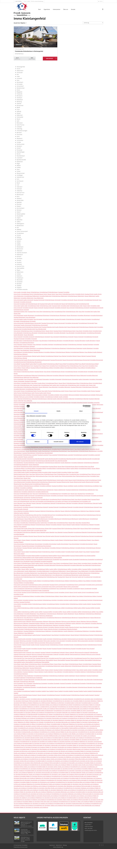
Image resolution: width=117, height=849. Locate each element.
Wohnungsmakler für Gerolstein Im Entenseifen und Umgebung (66, 763)
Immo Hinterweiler (19, 379)
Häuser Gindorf (94, 437)
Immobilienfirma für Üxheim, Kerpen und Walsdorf (27, 720)
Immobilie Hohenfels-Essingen (79, 402)
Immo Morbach (18, 548)
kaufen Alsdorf (79, 552)
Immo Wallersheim (19, 296)
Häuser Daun (27, 478)
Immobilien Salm (84, 385)
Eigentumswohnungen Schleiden (22, 395)
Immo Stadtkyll (18, 691)
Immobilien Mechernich (40, 617)
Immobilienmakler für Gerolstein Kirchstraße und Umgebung (41, 770)
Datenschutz (59, 845)
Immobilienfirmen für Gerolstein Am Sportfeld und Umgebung (36, 741)
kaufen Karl (81, 577)
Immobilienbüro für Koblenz (56, 726)
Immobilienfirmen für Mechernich (77, 718)
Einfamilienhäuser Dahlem (39, 604)
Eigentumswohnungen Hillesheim (23, 621)
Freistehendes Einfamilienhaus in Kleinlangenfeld (29, 51)
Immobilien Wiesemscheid (32, 482)
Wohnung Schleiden (74, 395)
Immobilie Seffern (96, 569)
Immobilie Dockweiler (30, 685)
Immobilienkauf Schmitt (92, 592)
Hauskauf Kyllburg (35, 368)
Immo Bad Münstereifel (20, 459)
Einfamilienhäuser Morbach (93, 548)
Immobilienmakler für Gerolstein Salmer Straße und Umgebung (53, 767)
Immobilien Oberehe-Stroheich (56, 627)
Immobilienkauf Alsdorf (35, 552)
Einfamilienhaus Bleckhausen (28, 521)
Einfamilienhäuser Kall (34, 304)
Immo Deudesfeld (25, 561)
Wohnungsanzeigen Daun (69, 476)
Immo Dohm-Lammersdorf (21, 584)
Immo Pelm (39, 311)
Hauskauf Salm (37, 385)
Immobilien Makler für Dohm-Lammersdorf (82, 710)
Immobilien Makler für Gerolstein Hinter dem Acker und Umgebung (40, 801)
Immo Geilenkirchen (19, 490)
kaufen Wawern (59, 540)
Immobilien (66, 292)
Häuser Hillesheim (81, 621)
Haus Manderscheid (40, 329)
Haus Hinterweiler (29, 379)
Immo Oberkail (18, 356)
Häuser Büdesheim (34, 464)
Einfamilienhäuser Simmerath (53, 300)
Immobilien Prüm (93, 366)
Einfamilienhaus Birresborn (55, 340)
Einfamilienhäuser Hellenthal (78, 511)
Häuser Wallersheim (90, 296)
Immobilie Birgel (44, 466)
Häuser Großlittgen (68, 486)
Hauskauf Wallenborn (29, 631)
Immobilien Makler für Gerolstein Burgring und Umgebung (35, 776)
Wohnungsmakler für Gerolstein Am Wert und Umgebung (66, 768)
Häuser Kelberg (63, 596)
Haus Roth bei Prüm (34, 517)
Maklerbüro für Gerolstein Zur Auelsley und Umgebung (39, 803)
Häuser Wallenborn (19, 633)
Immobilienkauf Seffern (43, 569)
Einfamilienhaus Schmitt (37, 592)
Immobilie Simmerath (25, 302)
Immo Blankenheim (57, 575)
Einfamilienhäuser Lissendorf (65, 455)
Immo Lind (16, 501)
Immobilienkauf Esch (55, 493)
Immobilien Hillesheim (64, 625)
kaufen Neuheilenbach (44, 451)
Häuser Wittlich (96, 468)
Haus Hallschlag (28, 400)
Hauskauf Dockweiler (65, 683)
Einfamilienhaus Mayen (35, 664)
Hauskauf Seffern (86, 569)
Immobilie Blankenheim (45, 575)
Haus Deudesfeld (64, 559)
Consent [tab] (36, 411)
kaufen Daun (58, 476)
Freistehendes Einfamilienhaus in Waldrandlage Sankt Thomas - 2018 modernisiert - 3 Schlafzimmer (25, 833)
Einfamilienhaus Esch (44, 493)
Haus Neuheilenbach (73, 451)
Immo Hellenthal (18, 511)
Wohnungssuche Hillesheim (21, 623)
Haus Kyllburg (81, 368)
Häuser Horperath (79, 337)
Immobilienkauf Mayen (47, 664)
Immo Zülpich (17, 563)
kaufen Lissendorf (18, 457)
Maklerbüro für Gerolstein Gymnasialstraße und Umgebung (86, 714)
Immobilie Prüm (53, 366)
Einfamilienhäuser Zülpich (28, 563)
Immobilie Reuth (44, 499)
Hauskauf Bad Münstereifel (28, 460)
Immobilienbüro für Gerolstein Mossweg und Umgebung (73, 706)
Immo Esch (17, 493)
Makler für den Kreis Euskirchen (69, 732)
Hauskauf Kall (43, 304)
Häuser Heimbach (28, 344)
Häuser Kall (64, 304)
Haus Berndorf (97, 408)
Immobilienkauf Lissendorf (81, 455)
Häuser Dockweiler (19, 685)
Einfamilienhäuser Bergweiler (45, 333)
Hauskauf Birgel (53, 466)
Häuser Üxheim (49, 670)
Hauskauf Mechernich (84, 617)
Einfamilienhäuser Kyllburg (21, 369)
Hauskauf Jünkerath (45, 652)
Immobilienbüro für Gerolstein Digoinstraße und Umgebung (52, 718)
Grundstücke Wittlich (19, 468)
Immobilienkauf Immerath (96, 307)
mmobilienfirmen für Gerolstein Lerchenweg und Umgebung (42, 753)
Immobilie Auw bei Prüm (55, 658)
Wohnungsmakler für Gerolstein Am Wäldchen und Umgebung (63, 757)
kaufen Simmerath (28, 300)
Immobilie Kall (57, 304)
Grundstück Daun (18, 478)
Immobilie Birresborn (68, 340)
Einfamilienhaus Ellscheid (87, 536)
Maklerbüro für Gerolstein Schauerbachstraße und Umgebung (52, 778)
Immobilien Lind (86, 501)
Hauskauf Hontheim (24, 602)
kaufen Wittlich (74, 468)
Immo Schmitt (17, 592)
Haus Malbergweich (83, 571)
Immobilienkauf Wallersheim (31, 296)
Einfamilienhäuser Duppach (29, 695)
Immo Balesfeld (18, 532)
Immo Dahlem (17, 604)
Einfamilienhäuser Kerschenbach (34, 544)
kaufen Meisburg (97, 352)
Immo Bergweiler (18, 333)
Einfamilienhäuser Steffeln (89, 612)
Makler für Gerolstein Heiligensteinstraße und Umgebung (74, 753)
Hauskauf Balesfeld (68, 532)
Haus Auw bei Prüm (30, 658)
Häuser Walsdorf (66, 524)
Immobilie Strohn (79, 294)
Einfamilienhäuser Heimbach (27, 346)
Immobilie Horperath (28, 337)
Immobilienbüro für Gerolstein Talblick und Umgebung (48, 805)
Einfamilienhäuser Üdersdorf (63, 503)
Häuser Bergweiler (29, 335)
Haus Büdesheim (39, 462)
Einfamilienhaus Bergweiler (30, 333)
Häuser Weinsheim (43, 387)
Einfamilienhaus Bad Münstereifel (35, 459)
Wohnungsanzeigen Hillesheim (40, 621)
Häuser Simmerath (79, 300)
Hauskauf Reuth (95, 499)
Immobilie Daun (21, 476)
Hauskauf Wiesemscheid (62, 482)
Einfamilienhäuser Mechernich (70, 617)
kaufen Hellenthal (24, 513)
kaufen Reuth (36, 499)
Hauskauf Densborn (97, 433)
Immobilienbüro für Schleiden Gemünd (49, 732)
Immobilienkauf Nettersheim (53, 666)
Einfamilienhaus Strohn (69, 294)
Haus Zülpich (56, 563)
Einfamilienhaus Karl (51, 577)
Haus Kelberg (79, 596)
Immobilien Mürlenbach (84, 315)
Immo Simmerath (18, 300)
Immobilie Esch (90, 493)
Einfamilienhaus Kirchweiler (73, 319)
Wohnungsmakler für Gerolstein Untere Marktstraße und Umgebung (81, 805)
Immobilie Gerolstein (37, 641)
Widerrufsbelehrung (58, 847)
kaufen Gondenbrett (43, 590)
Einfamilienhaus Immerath (82, 307)
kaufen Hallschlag (57, 399)
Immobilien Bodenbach (30, 348)
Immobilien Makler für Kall (70, 716)
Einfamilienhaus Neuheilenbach (44, 453)
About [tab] (81, 411)
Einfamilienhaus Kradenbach (56, 675)
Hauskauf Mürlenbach (20, 317)
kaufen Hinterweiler (83, 379)
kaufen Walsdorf (75, 524)
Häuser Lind (67, 501)
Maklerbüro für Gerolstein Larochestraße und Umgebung (84, 724)
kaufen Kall (50, 304)
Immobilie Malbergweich (43, 571)
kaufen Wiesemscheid (87, 482)
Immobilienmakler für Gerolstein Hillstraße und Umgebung (82, 797)
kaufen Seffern (53, 569)
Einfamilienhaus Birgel (26, 466)
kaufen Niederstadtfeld (37, 557)
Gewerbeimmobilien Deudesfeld (22, 559)
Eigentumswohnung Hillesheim (63, 623)
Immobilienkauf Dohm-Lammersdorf (76, 584)
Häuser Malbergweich (72, 571)
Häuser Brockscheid (67, 360)
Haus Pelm (82, 311)
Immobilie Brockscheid (20, 362)
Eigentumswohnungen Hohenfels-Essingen (25, 402)
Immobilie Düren (97, 331)
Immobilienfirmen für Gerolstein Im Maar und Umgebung (74, 801)
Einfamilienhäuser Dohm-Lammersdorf (38, 584)
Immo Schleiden (64, 395)
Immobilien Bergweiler (60, 333)
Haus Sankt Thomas (46, 391)
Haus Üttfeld (47, 608)
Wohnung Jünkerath (36, 654)
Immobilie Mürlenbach (97, 315)
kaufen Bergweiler (18, 335)
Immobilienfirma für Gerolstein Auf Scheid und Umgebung (35, 794)
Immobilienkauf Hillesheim (35, 625)
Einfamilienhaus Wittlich (20, 470)
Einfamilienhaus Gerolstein (60, 639)
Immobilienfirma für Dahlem (45, 714)
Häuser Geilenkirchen (60, 490)
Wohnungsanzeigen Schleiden (40, 395)
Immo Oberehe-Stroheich (20, 627)
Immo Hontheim (18, 600)
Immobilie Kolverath (78, 507)
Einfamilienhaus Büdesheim (91, 462)
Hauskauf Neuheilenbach (29, 453)
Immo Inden (17, 306)
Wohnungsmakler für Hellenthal (54, 716)
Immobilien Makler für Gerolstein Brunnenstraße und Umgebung (84, 745)
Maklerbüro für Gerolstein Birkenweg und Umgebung (61, 792)
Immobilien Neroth (94, 449)
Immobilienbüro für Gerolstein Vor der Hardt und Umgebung (30, 757)
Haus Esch (35, 493)
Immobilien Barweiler (71, 687)
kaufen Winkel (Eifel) (29, 528)
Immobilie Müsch (97, 383)
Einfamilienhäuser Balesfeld (94, 532)
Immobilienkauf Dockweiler (78, 683)
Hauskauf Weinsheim (76, 387)
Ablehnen (37, 441)
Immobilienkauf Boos (62, 522)
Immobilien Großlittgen (26, 488)
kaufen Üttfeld (81, 608)
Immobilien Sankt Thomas (88, 391)
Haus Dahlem (17, 606)
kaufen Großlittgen (79, 486)
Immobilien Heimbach (48, 344)
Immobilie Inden (65, 306)
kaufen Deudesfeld (74, 559)
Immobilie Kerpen (82, 371)
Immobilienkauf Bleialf (73, 364)
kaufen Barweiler (61, 687)
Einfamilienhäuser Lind (26, 501)
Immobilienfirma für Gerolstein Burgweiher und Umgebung (71, 743)
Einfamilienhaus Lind (51, 501)
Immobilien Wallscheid (59, 375)
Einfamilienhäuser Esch (26, 493)
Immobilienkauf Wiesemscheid (41, 484)
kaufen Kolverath (23, 509)
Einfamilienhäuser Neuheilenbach (88, 451)
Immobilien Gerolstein (71, 641)
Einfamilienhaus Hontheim (50, 600)
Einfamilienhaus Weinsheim (30, 387)
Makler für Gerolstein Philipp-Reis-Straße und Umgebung (78, 759)
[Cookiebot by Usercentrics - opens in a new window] (83, 406)
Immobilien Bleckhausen (54, 519)
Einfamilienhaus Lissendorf (30, 455)
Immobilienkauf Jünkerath (58, 652)
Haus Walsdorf (23, 526)
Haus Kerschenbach (74, 544)
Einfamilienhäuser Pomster (94, 644)
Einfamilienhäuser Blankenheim (69, 573)
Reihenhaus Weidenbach (46, 615)
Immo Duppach (18, 695)
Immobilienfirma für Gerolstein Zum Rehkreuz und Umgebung (30, 786)
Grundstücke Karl (18, 577)
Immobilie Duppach (66, 695)
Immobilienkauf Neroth (27, 449)
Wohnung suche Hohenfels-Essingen (61, 402)
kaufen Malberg (37, 581)
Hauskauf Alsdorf (94, 552)
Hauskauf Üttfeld (89, 608)
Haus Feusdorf (91, 648)
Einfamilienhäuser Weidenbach (55, 613)
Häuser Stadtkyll (58, 691)
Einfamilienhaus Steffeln (27, 612)
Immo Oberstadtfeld (19, 660)
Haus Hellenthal (90, 511)
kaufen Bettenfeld (39, 565)
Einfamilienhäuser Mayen (75, 664)
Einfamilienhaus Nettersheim (21, 668)
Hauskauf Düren (57, 331)
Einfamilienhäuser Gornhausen (22, 497)
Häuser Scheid (72, 480)
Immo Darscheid (18, 412)
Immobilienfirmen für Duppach (61, 714)
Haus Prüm (85, 366)
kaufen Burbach (36, 635)
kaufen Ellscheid (55, 536)
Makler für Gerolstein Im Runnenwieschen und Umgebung (38, 734)
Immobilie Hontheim (28, 600)
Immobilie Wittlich (51, 468)
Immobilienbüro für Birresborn (81, 705)
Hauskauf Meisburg (38, 352)
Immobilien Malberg (96, 581)
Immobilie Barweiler (41, 687)
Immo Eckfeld (17, 472)
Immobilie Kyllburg (90, 368)
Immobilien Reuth (86, 499)
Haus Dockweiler (27, 683)
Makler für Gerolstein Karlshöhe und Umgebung (66, 741)
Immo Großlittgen (18, 486)
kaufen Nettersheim (66, 666)
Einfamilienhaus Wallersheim (59, 296)
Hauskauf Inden (56, 306)
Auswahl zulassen (58, 441)
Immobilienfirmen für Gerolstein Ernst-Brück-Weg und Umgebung (73, 782)
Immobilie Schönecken (96, 422)
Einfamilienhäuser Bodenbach (75, 348)
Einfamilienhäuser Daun (50, 474)
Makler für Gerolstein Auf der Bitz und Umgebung (33, 792)
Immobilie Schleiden (39, 397)
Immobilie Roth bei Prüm (48, 515)
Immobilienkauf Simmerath (91, 300)
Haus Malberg (87, 581)
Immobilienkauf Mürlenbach (42, 315)
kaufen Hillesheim (76, 623)
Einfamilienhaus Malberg (76, 581)
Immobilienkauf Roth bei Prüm (64, 515)
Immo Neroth (17, 449)
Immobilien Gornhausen (57, 495)
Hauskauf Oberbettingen (45, 447)
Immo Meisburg (18, 352)
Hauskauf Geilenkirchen (72, 490)
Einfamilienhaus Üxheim (28, 670)
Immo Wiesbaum (18, 418)
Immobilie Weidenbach (30, 613)
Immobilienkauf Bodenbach (43, 348)
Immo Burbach (18, 635)
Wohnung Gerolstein (40, 643)
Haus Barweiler (97, 687)
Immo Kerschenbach (19, 544)
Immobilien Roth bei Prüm (79, 515)
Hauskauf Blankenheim (54, 573)
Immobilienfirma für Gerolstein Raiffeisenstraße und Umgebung (49, 736)
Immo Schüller (17, 426)
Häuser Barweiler (51, 687)
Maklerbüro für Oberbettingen (86, 716)
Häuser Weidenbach (80, 613)
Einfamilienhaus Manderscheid (33, 327)
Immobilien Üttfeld (39, 608)
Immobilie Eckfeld (46, 472)
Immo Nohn (17, 416)
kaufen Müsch (42, 383)
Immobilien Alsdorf (60, 552)
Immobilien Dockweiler (54, 683)
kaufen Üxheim (88, 670)
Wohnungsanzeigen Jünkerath (50, 654)
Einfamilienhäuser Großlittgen (31, 486)
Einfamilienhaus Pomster (56, 644)
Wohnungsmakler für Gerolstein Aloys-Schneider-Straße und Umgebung (50, 739)
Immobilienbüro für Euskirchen (62, 710)
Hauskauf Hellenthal (40, 511)
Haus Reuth (78, 499)
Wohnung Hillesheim (91, 621)
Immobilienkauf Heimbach (61, 344)
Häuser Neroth (38, 449)
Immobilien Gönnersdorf (71, 323)
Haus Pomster (17, 646)
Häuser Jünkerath (69, 652)
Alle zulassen (79, 441)
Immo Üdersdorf (18, 503)
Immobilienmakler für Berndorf (73, 703)
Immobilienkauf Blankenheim (71, 575)
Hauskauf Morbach (27, 548)
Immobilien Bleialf (41, 364)
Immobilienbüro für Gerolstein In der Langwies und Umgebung (58, 774)
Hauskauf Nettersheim (35, 668)
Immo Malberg (18, 581)
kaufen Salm (56, 385)
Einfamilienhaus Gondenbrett (32, 588)
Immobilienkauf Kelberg (28, 596)
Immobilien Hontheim (63, 600)
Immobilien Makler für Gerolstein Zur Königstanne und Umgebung (37, 782)
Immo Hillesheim (85, 623)
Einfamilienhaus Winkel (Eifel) (72, 528)
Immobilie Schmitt (18, 594)
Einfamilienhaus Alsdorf (48, 552)
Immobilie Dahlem (65, 604)
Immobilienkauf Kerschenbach (43, 546)
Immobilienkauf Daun (85, 474)
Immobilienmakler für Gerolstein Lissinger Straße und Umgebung (31, 726)
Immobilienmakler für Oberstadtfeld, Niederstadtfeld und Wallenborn (67, 728)
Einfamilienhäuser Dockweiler (94, 683)
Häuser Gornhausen (69, 495)
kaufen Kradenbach (70, 675)
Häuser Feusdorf (47, 648)
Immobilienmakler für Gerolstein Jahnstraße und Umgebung (68, 737)
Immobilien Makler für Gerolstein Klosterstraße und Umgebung (42, 796)
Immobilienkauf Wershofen (54, 679)
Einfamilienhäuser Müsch (73, 383)
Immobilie (23, 292)
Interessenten (56, 9)
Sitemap (65, 845)
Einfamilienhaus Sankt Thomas (60, 391)
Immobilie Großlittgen (45, 486)
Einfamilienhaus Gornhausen (83, 495)
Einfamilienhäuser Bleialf (91, 364)
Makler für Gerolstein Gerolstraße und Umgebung (59, 747)
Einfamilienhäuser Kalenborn (94, 672)
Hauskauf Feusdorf (57, 648)
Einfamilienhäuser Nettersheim (80, 666)
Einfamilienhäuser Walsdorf (43, 524)
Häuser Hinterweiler (19, 381)
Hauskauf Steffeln (47, 612)
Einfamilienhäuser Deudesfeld (51, 559)
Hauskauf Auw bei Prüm (42, 658)
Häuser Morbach (18, 550)
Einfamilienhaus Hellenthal (53, 511)
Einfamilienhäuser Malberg (62, 581)
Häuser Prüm (45, 366)
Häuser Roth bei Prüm (23, 517)
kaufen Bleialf (33, 364)
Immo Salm (17, 385)
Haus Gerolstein (88, 639)
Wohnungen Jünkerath (25, 654)
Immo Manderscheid (19, 327)
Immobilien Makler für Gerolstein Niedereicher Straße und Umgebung (57, 790)
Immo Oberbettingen (19, 445)
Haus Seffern (33, 569)
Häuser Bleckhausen (29, 519)
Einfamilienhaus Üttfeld (27, 608)
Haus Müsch (34, 383)
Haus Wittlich (30, 470)
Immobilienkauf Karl (41, 577)
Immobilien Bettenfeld (76, 565)
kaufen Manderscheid (61, 327)
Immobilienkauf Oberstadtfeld (41, 662)
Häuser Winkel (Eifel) (85, 528)
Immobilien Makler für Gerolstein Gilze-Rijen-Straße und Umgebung (45, 788)
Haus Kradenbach (29, 675)
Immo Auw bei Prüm (19, 658)
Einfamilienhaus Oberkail (20, 358)
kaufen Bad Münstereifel (51, 459)
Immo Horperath (18, 337)
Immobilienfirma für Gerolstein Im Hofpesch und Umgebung (30, 799)
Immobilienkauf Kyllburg (71, 368)
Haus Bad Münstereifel (61, 460)
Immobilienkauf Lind (76, 501)
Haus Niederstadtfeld (89, 555)
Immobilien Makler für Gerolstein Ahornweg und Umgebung (81, 720)
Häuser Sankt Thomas (75, 391)
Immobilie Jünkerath (64, 654)
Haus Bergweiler (70, 333)
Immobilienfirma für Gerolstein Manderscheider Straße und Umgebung (33, 737)
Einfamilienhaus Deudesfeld (86, 559)
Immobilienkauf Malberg (48, 581)
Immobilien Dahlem (27, 604)
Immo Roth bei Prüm (19, 515)
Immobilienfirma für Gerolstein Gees (83, 699)
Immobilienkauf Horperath (91, 337)
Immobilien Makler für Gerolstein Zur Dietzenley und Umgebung (31, 807)
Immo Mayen (17, 664)
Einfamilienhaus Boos (34, 522)
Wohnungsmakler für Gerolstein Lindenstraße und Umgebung (49, 745)
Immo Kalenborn (18, 672)
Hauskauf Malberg (18, 583)
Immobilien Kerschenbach (50, 544)
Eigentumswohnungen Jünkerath (22, 652)
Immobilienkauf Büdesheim (21, 464)
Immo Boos (17, 522)
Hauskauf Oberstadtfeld (71, 660)
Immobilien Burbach (64, 635)
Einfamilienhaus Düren (27, 331)
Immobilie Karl (97, 577)
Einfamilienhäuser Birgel (71, 466)
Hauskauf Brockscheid (56, 360)
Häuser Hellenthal (65, 511)
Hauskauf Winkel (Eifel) (58, 528)
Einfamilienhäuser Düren (69, 331)
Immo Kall (16, 304)
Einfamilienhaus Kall (73, 304)
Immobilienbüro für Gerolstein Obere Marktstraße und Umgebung (31, 763)
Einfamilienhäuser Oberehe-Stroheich (38, 627)
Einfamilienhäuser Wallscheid (21, 377)
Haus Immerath (70, 307)
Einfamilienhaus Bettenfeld (63, 565)
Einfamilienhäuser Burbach (86, 635)
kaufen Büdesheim (66, 462)
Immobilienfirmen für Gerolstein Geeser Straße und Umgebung (46, 759)
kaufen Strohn (98, 294)
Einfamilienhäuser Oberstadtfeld (44, 660)
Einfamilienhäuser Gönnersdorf (32, 323)
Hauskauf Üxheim (58, 670)
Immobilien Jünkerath (43, 656)
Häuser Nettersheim (29, 666)
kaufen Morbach (37, 548)
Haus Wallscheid (34, 377)
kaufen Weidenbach (69, 613)
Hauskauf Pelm (32, 311)
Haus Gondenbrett (61, 588)
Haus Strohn (59, 294)
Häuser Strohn (51, 294)
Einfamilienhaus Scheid (82, 480)
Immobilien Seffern (77, 569)
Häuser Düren (49, 331)
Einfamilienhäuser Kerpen (58, 371)
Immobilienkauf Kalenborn (21, 674)
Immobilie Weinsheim (19, 389)
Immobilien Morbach (55, 548)
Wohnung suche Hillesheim (68, 621)
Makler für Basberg (27, 703)
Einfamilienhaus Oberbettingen (30, 447)
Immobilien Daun (94, 476)
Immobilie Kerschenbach (86, 544)
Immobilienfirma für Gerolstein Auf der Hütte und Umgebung (85, 761)
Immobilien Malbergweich (96, 571)
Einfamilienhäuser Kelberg (52, 596)
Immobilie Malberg (29, 583)
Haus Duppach (23, 697)
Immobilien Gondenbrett (73, 588)
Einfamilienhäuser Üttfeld (58, 608)
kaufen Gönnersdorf (26, 325)
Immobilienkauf (44, 292)
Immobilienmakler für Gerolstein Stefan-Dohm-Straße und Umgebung (55, 755)
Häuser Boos (71, 522)
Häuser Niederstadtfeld (63, 555)
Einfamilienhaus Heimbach (75, 344)
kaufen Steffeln (39, 612)
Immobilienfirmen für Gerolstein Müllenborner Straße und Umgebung (47, 765)
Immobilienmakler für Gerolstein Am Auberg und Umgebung (38, 743)
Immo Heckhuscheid (19, 429)
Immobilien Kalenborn (80, 672)
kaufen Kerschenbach (63, 544)
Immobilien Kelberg (39, 596)
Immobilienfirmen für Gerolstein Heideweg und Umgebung (79, 788)
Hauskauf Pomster (45, 644)
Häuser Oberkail (81, 356)
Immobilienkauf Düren (39, 331)
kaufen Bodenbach (88, 348)
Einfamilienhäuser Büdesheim (53, 462)
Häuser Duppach (41, 695)
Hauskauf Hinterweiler (31, 381)
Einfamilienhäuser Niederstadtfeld (53, 557)
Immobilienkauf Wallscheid (30, 375)
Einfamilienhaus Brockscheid (33, 362)
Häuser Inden (86, 306)
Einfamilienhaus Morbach (68, 548)
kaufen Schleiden (63, 397)
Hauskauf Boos (86, 522)
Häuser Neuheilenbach (32, 451)
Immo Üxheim (17, 670)
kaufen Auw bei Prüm (68, 658)
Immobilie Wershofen (40, 679)
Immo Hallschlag (18, 399)
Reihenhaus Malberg (27, 581)
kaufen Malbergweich (30, 571)
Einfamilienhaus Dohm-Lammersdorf (39, 586)
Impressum (52, 845)
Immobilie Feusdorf (81, 648)
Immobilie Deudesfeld (46, 561)
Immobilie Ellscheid (65, 536)
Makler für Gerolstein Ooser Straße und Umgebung (80, 765)
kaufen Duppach (89, 695)
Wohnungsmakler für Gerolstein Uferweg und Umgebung (29, 712)
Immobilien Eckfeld (66, 472)
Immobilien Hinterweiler (95, 379)
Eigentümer (47, 9)
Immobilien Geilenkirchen (28, 491)
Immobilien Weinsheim (64, 387)
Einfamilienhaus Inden (46, 306)
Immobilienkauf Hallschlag (81, 399)
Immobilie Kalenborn (68, 672)
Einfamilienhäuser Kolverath (91, 507)
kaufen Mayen (25, 664)
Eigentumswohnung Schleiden (88, 395)
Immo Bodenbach (18, 348)
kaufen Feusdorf (26, 648)
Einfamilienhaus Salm (73, 385)
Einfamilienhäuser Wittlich (63, 468)
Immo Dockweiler (18, 683)
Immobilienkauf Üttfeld (71, 608)
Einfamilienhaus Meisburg (21, 354)
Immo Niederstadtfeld (19, 555)
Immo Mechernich (19, 617)
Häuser (29, 292)
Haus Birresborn (43, 340)
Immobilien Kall (23, 304)
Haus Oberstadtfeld (30, 660)
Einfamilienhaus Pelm (48, 311)
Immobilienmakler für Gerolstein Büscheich (42, 699)
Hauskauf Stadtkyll (78, 691)
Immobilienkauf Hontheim (86, 600)
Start (39, 9)
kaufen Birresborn (91, 340)
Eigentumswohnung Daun (83, 476)
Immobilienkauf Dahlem (53, 604)
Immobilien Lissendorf (94, 455)
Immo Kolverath (18, 507)
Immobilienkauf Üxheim (69, 670)
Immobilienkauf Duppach (53, 695)
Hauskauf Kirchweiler (60, 319)
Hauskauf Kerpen (39, 371)
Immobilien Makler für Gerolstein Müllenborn (85, 701)
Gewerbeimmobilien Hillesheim (37, 623)
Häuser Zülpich (77, 563)
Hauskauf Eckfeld (56, 472)
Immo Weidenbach (19, 613)
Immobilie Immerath (28, 307)
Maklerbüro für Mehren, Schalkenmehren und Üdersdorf (42, 706)
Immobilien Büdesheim (77, 462)
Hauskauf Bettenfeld (28, 565)
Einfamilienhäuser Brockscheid (81, 360)
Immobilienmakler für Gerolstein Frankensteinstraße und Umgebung (72, 803)
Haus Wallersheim (39, 298)
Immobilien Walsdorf (56, 524)
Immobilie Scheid (25, 480)
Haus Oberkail (62, 356)
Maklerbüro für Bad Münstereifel (28, 714)
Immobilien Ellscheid (27, 536)
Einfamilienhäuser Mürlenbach (58, 315)
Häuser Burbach (74, 635)
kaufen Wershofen (79, 679)
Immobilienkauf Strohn (27, 294)
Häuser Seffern (25, 569)
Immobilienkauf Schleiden (52, 397)
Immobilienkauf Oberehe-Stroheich (67, 629)
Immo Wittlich (37, 470)
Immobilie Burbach (27, 635)
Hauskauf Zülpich (48, 563)
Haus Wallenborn (29, 633)
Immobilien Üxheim (97, 670)
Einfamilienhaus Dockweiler (40, 683)
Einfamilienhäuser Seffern (64, 569)
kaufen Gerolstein (48, 639)
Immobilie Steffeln (57, 612)
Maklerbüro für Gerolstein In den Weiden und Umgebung (69, 734)
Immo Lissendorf (18, 455)
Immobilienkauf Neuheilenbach (59, 451)
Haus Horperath (54, 337)
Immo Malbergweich (19, 571)
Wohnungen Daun (31, 476)
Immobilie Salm (63, 385)
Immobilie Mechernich (30, 619)
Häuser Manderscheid (73, 327)
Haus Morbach (46, 548)
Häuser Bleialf (62, 364)
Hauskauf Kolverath (53, 507)
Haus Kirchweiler (38, 319)
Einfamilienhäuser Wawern (71, 540)
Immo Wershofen (18, 679)
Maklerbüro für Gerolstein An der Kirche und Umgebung (51, 797)
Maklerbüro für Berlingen (57, 703)
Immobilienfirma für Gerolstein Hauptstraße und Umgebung (30, 780)
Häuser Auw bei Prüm (96, 658)
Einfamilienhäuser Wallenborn (43, 631)
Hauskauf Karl (61, 577)
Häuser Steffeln (67, 612)
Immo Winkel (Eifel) (19, 528)
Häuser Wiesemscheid (76, 482)
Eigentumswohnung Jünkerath (78, 654)
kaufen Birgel (36, 466)
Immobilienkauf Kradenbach (41, 675)
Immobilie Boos (24, 522)
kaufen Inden (24, 306)
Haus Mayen (65, 664)
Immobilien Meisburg (49, 352)
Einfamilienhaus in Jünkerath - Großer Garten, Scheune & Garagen (25, 839)
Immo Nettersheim (19, 666)
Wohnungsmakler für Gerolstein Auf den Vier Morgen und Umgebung (55, 751)
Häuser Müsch (62, 383)
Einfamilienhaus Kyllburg (47, 368)
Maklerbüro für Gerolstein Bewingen (63, 699)
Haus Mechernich (28, 617)
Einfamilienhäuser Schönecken (22, 424)
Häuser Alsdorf (25, 552)
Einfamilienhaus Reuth (27, 499)
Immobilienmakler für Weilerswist (60, 724)
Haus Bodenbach (24, 350)
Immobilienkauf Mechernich (53, 617)
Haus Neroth (77, 449)
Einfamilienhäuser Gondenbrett (29, 590)
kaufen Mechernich (19, 619)
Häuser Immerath (38, 307)
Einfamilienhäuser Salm (26, 385)
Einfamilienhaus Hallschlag (30, 399)
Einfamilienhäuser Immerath (21, 309)
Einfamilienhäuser (53, 292)
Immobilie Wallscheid (92, 375)
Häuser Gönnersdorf (59, 323)
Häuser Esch (74, 493)
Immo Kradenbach (19, 675)
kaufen (19, 292)
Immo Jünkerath (35, 652)
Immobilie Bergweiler (80, 333)
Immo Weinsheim (18, 387)
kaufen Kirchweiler (28, 319)
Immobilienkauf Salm (46, 385)
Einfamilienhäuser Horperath (42, 337)
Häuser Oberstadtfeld (59, 660)
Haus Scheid (34, 480)
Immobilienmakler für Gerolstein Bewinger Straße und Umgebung (76, 772)
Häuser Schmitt (73, 592)
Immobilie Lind (42, 501)
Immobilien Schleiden (53, 395)
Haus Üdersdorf (27, 503)
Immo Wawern (18, 540)
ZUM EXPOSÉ (49, 58)
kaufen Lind (60, 501)
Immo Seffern (17, 569)
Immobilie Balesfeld (19, 534)
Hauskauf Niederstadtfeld (77, 555)
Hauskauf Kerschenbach (28, 546)
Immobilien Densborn (19, 435)
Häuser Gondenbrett (85, 588)
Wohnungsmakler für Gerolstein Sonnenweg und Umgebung (77, 730)
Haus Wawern (95, 540)
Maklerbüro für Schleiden (37, 722)
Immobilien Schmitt (64, 592)
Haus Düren (79, 331)
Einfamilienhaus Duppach (78, 695)
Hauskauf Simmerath (39, 300)
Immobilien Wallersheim (27, 298)
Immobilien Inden (95, 306)
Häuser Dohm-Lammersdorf (70, 586)
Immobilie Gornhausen (97, 495)
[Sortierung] (93, 22)
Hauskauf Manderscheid (48, 327)
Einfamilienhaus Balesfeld (29, 532)
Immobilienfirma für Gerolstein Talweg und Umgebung (88, 755)
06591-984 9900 (88, 828)
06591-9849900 (19, 1)
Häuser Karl (68, 577)
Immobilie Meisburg (27, 352)
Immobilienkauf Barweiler (29, 687)
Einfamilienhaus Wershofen (27, 681)
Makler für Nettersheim (92, 718)
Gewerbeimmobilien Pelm (21, 311)
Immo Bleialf (17, 364)
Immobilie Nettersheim (95, 666)
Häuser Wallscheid (81, 375)
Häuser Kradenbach (80, 675)
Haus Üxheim (79, 670)
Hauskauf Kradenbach (92, 675)
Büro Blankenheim (19, 573)
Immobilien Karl (18, 579)
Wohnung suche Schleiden (26, 397)
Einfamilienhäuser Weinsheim (90, 387)
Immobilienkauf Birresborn (27, 342)
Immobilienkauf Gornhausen (42, 495)
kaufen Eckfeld (25, 472)
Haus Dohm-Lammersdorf (56, 586)
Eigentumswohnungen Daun (21, 474)
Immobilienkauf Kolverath (66, 507)
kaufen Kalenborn (49, 672)
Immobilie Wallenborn (58, 631)
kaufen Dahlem (87, 604)
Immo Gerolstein (60, 641)
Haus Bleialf (82, 364)
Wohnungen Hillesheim (55, 621)
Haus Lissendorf (53, 455)
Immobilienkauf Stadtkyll (28, 691)
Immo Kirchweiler (18, 319)
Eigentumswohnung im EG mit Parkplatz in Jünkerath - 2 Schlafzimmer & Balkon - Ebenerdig (27, 824)
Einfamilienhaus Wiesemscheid (48, 482)
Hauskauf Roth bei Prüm (46, 517)
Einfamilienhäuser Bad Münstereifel (45, 460)
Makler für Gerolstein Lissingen (22, 699)
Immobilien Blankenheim (30, 573)
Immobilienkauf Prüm (64, 366)
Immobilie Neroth (56, 449)
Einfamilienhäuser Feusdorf (21, 650)
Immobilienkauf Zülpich (67, 563)
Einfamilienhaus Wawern (48, 540)
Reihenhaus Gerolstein (26, 641)
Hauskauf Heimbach (88, 344)
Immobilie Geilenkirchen (41, 491)
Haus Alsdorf (86, 552)
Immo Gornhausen (19, 495)
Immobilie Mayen (87, 664)
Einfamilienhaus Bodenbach (58, 348)
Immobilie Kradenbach (20, 677)
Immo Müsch (17, 383)
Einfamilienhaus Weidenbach (93, 613)
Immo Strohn (17, 294)
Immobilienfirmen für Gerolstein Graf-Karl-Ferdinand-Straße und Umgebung (71, 776)
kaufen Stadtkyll (88, 691)
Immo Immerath (18, 307)
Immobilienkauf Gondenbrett (48, 588)
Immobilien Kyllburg (59, 368)
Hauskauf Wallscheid (70, 375)
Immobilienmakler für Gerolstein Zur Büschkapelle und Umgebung (38, 749)
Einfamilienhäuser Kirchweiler (28, 321)
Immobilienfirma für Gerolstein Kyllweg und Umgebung (43, 705)
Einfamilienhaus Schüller (20, 428)
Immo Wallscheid (18, 375)
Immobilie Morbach (80, 548)
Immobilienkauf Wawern (84, 540)
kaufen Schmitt (82, 592)
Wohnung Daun (40, 474)
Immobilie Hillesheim (96, 623)
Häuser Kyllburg (26, 368)
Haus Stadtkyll (50, 691)
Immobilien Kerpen (93, 371)
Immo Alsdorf (17, 552)
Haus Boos (78, 522)
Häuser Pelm (17, 313)
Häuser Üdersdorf (36, 503)
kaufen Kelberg (72, 596)
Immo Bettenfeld (18, 565)
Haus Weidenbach (41, 613)
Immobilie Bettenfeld (49, 565)
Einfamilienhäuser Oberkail (29, 356)
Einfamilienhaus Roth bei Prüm (33, 515)
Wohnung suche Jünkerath (93, 654)
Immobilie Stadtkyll (68, 691)
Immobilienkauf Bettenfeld (27, 567)
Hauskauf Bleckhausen (43, 521)
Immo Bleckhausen (19, 519)
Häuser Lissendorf (28, 457)
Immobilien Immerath (60, 307)
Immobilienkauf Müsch (52, 383)
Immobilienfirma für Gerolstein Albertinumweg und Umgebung (72, 749)
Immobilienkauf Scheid (95, 480)
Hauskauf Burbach (46, 635)
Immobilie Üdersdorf (25, 505)
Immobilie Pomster (69, 644)
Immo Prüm (17, 366)
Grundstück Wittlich (30, 468)
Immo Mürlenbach (19, 315)
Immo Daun (51, 476)
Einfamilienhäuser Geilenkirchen (45, 490)
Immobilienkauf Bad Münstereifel (67, 459)
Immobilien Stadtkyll (40, 691)
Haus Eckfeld (75, 472)
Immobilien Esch (65, 493)
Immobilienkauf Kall (84, 304)
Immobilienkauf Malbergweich (58, 571)
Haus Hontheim (38, 600)
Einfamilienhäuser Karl (29, 577)
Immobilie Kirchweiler (48, 319)
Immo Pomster (18, 644)
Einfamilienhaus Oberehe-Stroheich (33, 629)
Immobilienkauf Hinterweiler (41, 379)
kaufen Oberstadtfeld (27, 662)
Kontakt (73, 9)
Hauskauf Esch (81, 493)
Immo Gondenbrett (19, 588)
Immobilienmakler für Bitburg (28, 724)
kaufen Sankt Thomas (45, 393)
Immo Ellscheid (18, 536)
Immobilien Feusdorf (36, 648)
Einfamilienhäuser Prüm (26, 366)
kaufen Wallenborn (69, 631)
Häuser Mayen (58, 664)
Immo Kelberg (17, 596)
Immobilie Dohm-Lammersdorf (94, 584)
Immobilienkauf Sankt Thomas (33, 391)
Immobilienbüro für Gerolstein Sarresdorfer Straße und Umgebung (37, 708)
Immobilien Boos (52, 522)
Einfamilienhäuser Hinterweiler (70, 379)
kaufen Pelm (96, 311)
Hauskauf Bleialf (25, 364)
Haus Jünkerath (33, 656)
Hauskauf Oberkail (91, 356)
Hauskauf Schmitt (26, 592)
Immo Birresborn (18, 340)
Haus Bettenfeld (86, 565)
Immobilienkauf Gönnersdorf (86, 323)
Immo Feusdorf (18, 648)
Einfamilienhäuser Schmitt (51, 592)
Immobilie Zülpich (86, 563)
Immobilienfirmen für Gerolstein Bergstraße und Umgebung (60, 722)
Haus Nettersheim (40, 666)
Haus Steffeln (99, 612)
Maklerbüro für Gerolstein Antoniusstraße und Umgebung (42, 772)
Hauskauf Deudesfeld (37, 559)
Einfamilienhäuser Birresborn (31, 340)
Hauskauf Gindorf (18, 439)
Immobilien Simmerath (67, 300)
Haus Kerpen (47, 371)
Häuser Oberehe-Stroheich (51, 629)
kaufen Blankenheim (84, 575)
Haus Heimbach (37, 344)
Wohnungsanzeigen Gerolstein (86, 641)
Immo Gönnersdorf (19, 323)
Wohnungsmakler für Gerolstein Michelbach (41, 701)
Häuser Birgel (61, 466)
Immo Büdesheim (18, 462)
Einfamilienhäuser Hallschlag (45, 399)
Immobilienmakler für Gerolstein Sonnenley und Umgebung (30, 716)
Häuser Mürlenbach (72, 315)
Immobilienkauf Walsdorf (29, 524)
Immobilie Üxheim (39, 670)
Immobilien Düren (87, 331)
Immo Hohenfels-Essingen (44, 402)
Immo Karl (74, 577)
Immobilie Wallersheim (46, 296)
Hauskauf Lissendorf (43, 455)
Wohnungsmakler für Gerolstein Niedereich (52, 720)
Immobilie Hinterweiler (55, 379)
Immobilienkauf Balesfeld (80, 532)
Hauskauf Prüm (38, 366)
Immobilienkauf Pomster (80, 644)
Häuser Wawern (26, 540)
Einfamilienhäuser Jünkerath (21, 656)
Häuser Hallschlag (18, 400)
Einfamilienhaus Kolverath (41, 507)
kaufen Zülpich (39, 563)
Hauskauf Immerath (49, 307)
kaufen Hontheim (73, 600)
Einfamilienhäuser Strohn (40, 294)
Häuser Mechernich (95, 617)
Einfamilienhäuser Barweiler (85, 687)
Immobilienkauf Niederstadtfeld (48, 555)
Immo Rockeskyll (18, 441)
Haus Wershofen (88, 679)
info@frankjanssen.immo (91, 830)
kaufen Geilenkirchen (30, 490)
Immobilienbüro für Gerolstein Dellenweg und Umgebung (66, 794)
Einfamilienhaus (35, 292)
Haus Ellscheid (46, 536)
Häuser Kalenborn (39, 672)
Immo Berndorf (18, 408)
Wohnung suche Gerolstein (27, 643)
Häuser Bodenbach (35, 350)
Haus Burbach (55, 635)
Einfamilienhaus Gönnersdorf (40, 325)
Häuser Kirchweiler (86, 319)
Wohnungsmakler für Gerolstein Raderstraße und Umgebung (72, 708)
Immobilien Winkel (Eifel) (27, 530)
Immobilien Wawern (36, 540)
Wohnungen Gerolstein (50, 641)
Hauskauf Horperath (19, 338)
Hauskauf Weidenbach (33, 615)
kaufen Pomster (35, 644)
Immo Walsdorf (18, 524)
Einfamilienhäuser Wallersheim (76, 296)
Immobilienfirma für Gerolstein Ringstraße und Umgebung (33, 728)
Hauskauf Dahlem (96, 604)
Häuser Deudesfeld (35, 561)
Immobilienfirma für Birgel (65, 705)
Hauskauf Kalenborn (28, 672)
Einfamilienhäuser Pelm (72, 311)
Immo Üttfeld (17, 608)
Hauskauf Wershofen (29, 679)
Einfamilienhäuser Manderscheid (88, 327)
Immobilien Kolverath (28, 507)
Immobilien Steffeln (76, 612)
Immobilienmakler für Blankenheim (44, 710)
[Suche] (103, 10)
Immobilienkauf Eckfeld (35, 472)
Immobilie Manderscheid (28, 329)
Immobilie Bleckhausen (42, 519)
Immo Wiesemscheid (19, 482)
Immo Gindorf (17, 437)
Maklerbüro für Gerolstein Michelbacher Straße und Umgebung (44, 784)
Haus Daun (32, 474)
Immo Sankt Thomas (19, 391)
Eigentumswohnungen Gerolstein (23, 639)
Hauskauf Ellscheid (75, 536)
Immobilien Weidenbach (20, 615)
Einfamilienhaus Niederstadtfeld (22, 557)
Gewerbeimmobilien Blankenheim (30, 575)
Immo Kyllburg (17, 368)
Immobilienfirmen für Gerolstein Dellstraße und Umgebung (60, 712)
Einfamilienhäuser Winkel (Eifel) (43, 528)
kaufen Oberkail (41, 356)
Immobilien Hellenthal (29, 511)
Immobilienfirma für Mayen (43, 724)
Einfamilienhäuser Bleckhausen (70, 519)
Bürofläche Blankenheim (84, 573)
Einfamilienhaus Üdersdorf (91, 503)
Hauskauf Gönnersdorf (47, 323)
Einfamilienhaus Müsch (86, 383)
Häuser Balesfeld (40, 532)
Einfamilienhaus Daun (63, 474)
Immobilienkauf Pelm (60, 311)
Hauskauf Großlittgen (57, 486)
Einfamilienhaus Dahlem (76, 604)
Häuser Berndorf (18, 410)
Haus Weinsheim (53, 387)
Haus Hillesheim (50, 623)
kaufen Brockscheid (29, 360)
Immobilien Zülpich (97, 563)
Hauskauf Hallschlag (94, 399)
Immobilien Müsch (26, 383)
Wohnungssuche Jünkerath (82, 652)
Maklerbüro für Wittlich (24, 722)
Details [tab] (58, 411)
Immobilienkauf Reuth (55, 499)
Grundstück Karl (88, 577)
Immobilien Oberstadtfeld (85, 660)
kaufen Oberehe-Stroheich (72, 627)
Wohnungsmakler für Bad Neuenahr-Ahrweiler (76, 726)
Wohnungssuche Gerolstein (53, 643)
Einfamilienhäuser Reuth (67, 499)
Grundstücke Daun (74, 474)
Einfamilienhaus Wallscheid (45, 375)
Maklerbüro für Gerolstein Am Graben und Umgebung (81, 736)
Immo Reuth (17, 499)
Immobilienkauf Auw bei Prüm (82, 658)
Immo (15, 292)
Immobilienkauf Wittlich (85, 468)
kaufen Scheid (64, 480)
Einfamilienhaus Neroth (67, 449)
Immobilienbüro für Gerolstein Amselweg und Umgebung (35, 768)
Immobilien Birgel (83, 466)
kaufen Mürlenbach (29, 315)
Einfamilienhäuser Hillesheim (50, 625)
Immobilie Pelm (89, 311)
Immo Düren (17, 331)
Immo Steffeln (17, 612)
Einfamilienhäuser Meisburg (63, 352)
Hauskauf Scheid (41, 480)
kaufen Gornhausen (29, 495)
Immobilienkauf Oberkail (51, 356)
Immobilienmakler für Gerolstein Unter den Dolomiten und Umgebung (80, 784)
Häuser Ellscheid (37, 536)
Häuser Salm (92, 385)
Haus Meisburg (89, 352)
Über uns (65, 9)
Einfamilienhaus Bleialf (53, 364)
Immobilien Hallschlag (68, 399)
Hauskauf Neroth (46, 449)
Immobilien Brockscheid (96, 360)
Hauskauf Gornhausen (37, 497)
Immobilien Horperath (31, 338)
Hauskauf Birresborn (80, 340)
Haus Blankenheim (43, 573)
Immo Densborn (18, 433)
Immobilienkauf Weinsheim (33, 389)
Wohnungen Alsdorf (19, 553)
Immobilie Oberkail (72, 356)
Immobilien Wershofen (67, 679)
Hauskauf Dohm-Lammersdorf (58, 584)
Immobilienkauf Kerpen (71, 371)
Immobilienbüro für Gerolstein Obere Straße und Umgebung (62, 799)
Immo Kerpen (17, 371)
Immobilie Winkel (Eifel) (40, 530)
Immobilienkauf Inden (33, 306)
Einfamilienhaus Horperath (66, 337)
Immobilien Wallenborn (95, 631)
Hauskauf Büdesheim (29, 462)
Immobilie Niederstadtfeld (33, 555)
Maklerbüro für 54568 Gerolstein (42, 703)
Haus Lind (35, 501)
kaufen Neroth (85, 449)
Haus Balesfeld (59, 532)
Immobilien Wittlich (41, 468)
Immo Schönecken (19, 422)
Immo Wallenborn (18, 631)
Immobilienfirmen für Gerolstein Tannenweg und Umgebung (73, 770)
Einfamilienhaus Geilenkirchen (87, 490)
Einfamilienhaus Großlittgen (91, 486)
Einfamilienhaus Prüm (76, 366)
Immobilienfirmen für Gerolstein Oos (63, 701)
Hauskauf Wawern (18, 542)
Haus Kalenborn (58, 672)
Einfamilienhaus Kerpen (27, 371)
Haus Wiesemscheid (27, 484)
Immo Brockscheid (19, 360)
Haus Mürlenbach (30, 317)
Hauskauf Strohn (89, 294)
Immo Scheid (17, 480)
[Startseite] (24, 9)
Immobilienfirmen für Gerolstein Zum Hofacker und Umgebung (76, 796)
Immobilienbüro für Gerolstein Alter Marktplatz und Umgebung (64, 786)
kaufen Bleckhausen (84, 519)
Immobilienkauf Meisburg (77, 352)
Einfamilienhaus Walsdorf (87, 524)
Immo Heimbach (18, 344)
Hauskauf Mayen (96, 664)
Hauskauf (60, 292)
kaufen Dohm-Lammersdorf (21, 586)
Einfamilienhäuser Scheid (53, 480)
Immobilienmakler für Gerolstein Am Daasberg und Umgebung (52, 761)
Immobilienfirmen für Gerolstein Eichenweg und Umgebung (30, 747)
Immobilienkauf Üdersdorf (49, 503)
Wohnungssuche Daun (42, 476)
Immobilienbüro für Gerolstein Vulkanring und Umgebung (61, 780)
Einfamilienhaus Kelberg (90, 596)
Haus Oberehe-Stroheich (86, 627)
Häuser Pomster (26, 644)
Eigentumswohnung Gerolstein (75, 639)
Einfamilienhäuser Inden (76, 306)
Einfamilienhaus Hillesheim (21, 625)
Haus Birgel (91, 466)
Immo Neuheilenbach (19, 451)
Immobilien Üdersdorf (78, 503)
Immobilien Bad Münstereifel (84, 459)
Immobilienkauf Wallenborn (81, 631)
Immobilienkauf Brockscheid (42, 360)
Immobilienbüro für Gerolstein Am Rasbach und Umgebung (44, 730)
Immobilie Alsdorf (70, 552)
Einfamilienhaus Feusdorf (69, 648)
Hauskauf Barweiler (19, 689)
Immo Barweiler (18, 687)
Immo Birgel (17, 466)
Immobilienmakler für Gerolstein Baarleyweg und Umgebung (85, 778)
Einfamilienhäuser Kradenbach (34, 677)
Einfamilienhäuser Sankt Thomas (30, 393)
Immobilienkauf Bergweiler (94, 333)
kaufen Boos (44, 522)
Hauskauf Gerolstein (37, 639)
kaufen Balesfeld (50, 532)
